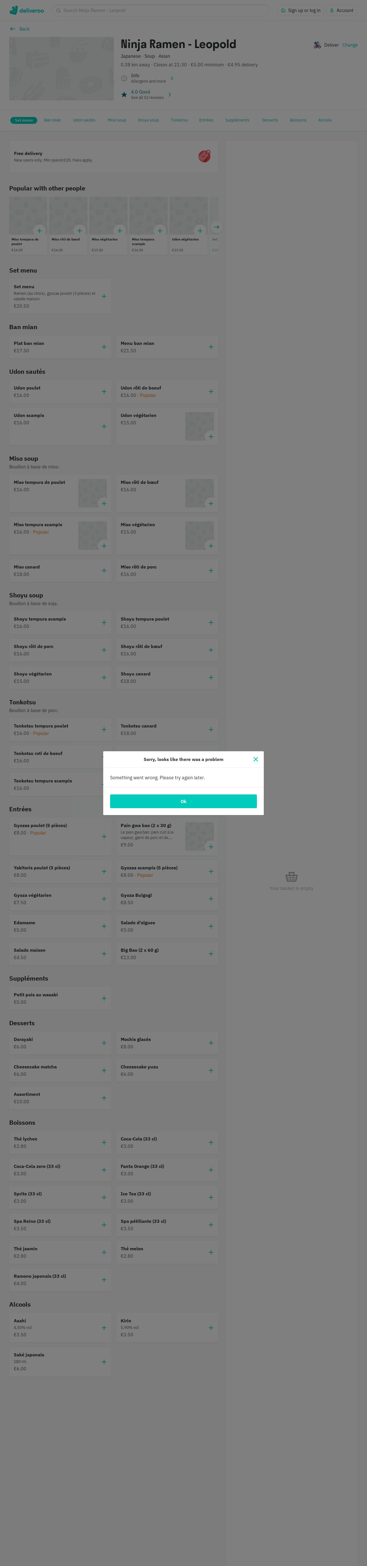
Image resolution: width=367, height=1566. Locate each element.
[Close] (255, 759)
